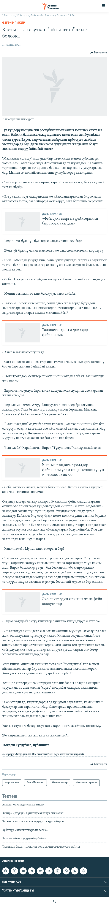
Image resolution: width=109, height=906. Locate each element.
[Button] (98, 53)
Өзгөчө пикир (13, 23)
